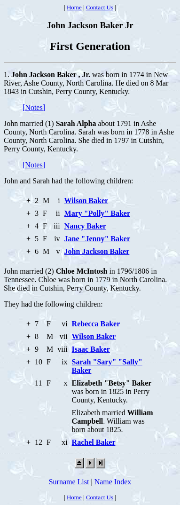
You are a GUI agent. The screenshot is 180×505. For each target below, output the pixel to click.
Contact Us (99, 7)
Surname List (69, 482)
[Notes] (34, 107)
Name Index (113, 482)
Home (74, 7)
